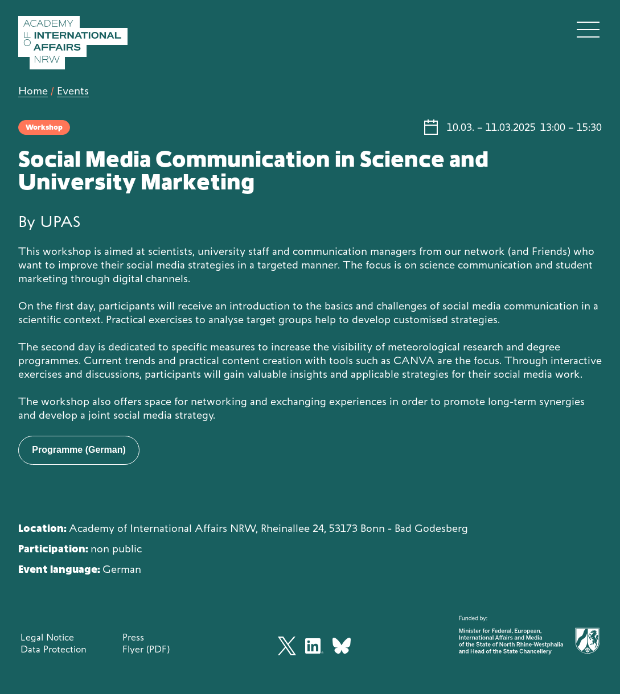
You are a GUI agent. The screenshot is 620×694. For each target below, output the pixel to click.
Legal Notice (47, 637)
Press (133, 637)
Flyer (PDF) (146, 649)
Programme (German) (79, 450)
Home (33, 90)
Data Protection (53, 649)
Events (73, 90)
